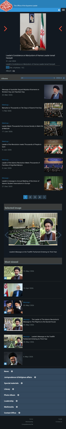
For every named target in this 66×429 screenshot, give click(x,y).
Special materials (11, 383)
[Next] (44, 197)
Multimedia (9, 407)
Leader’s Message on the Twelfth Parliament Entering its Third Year (33, 252)
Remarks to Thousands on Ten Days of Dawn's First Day (22, 108)
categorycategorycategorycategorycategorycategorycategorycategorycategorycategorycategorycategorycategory (38, 78)
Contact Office (10, 413)
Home (31, 419)
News (6, 371)
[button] (63, 10)
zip (13, 71)
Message (5, 178)
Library (7, 389)
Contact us (59, 421)
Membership (29, 421)
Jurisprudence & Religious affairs (18, 377)
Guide (60, 419)
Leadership (9, 401)
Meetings (5, 105)
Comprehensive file (27, 424)
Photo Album (9, 395)
